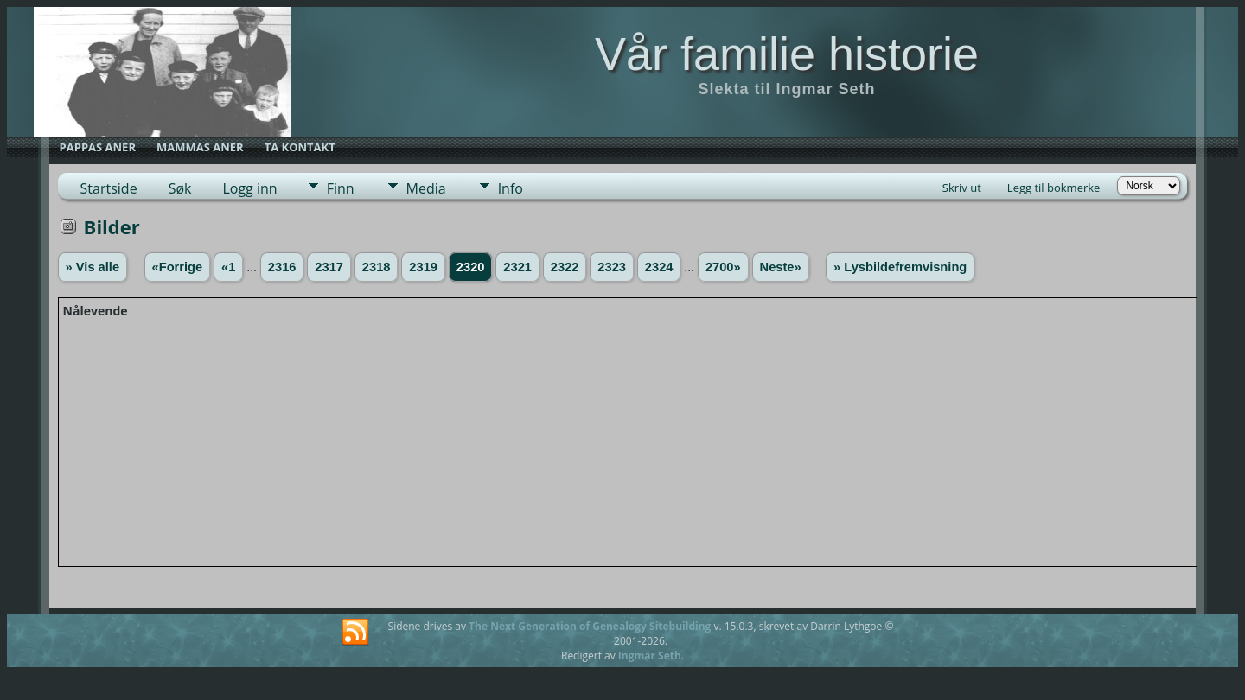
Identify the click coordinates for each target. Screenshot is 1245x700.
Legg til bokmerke (1054, 187)
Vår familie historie (787, 54)
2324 (659, 267)
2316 (282, 267)
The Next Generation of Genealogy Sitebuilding (590, 626)
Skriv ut (961, 187)
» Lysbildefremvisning (900, 267)
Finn (340, 188)
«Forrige (177, 267)
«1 (228, 267)
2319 (423, 267)
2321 (517, 267)
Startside (108, 188)
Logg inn (249, 188)
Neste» (780, 267)
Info (510, 188)
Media (426, 188)
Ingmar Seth (649, 655)
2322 (565, 267)
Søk (180, 188)
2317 (329, 267)
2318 (376, 267)
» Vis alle (92, 267)
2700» (723, 267)
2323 (611, 267)
